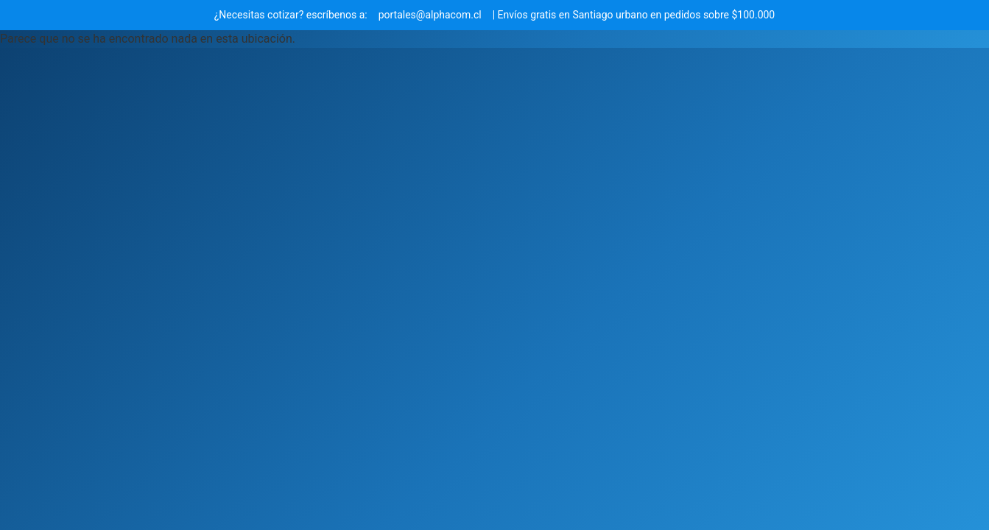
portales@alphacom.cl (430, 15)
